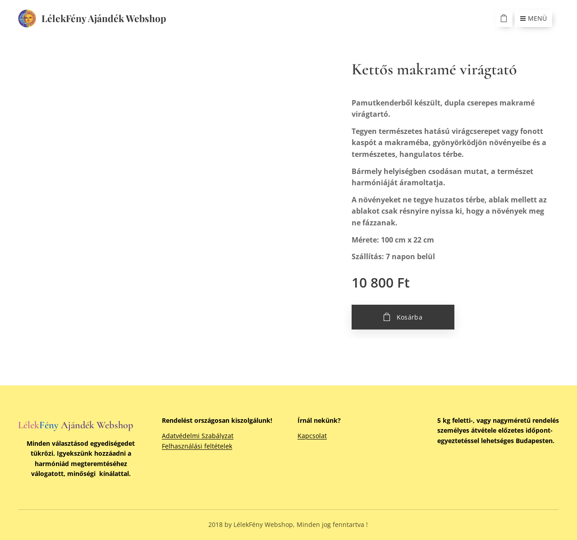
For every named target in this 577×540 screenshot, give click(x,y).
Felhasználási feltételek (197, 446)
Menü (533, 18)
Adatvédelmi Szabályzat (198, 435)
